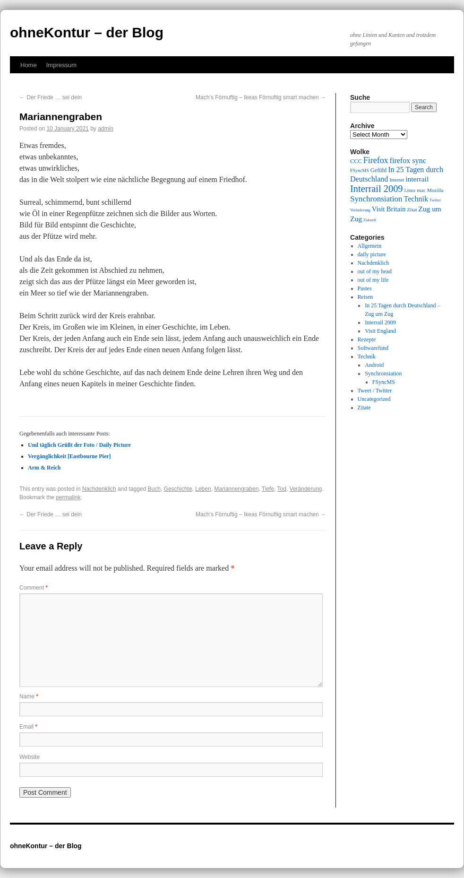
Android (374, 365)
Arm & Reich (44, 467)
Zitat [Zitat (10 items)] (412, 209)
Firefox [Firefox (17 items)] (375, 160)
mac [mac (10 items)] (421, 190)
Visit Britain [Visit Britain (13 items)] (388, 209)
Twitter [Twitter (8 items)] (435, 200)
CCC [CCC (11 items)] (356, 161)
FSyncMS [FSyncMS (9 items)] (359, 170)
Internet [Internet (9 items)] (396, 180)
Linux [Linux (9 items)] (410, 190)
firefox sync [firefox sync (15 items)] (408, 160)
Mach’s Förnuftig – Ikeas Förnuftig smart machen (261, 97)
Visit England (380, 331)
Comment (33, 587)
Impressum (61, 65)
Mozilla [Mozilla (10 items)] (435, 190)
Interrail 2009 (380, 322)
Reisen (365, 297)
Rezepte (367, 339)
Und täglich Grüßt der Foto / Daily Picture (79, 445)
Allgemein (370, 246)
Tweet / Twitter (375, 390)
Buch (154, 489)
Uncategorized (374, 399)
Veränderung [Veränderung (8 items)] (360, 210)
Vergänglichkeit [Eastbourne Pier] (69, 456)
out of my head (375, 271)
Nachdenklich (99, 489)
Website (29, 757)
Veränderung (306, 489)
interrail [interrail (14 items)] (417, 179)
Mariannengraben (236, 489)
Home (28, 65)
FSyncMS (383, 382)
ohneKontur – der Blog (86, 32)
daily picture (372, 254)
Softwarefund (373, 348)
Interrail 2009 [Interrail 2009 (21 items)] (376, 188)
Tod (281, 489)
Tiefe (268, 489)
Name (28, 696)
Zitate (364, 407)
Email (28, 726)
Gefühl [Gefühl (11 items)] (378, 170)
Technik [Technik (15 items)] (416, 199)
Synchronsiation (383, 373)
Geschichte (178, 489)
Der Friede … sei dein (50, 97)
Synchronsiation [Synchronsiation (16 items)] (376, 198)
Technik (367, 356)
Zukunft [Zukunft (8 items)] (369, 220)
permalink (68, 497)
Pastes (365, 288)
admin (105, 128)
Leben (203, 489)
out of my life (373, 280)
